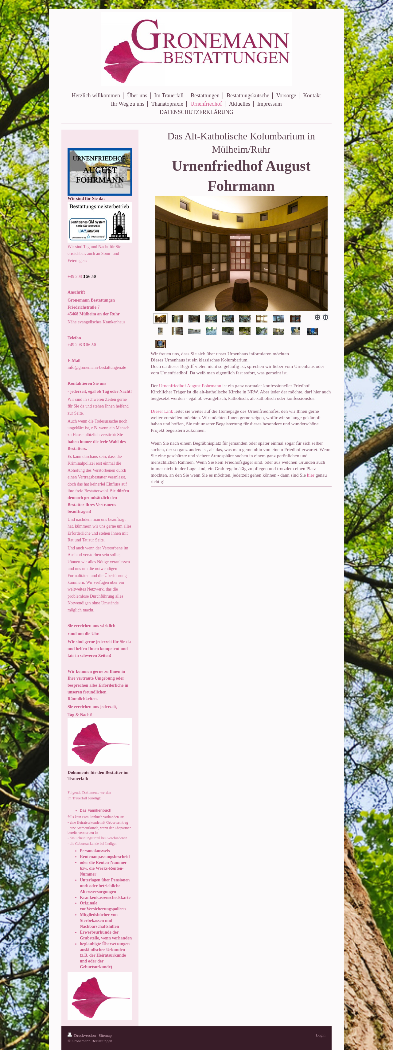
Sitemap (105, 1035)
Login (320, 1035)
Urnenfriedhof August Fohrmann (190, 385)
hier (310, 475)
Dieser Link (162, 411)
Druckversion (82, 1035)
